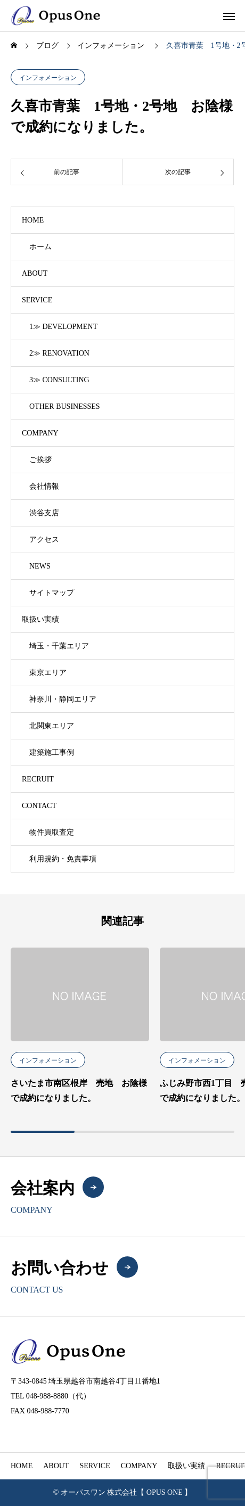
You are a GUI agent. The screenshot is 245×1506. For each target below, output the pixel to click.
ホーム (40, 247)
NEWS (40, 566)
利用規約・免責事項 (62, 859)
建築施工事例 (51, 752)
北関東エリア (51, 726)
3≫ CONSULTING (59, 380)
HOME (33, 220)
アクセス (44, 540)
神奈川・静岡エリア (62, 699)
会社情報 (44, 486)
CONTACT (39, 806)
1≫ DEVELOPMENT (63, 327)
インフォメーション (48, 77)
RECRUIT (38, 779)
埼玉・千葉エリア (59, 646)
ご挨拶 (40, 460)
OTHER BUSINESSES (64, 406)
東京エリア (48, 673)
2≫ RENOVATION (59, 353)
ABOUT (34, 273)
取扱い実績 (40, 619)
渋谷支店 (44, 513)
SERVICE (37, 300)
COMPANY (40, 433)
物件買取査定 (51, 832)
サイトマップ (51, 593)
